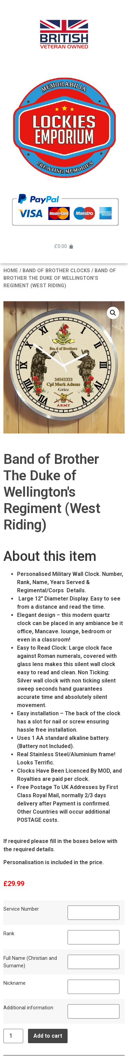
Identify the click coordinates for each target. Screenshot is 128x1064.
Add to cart (47, 1036)
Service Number (21, 909)
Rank (8, 934)
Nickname (14, 983)
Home (10, 270)
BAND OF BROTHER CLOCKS (56, 270)
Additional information (28, 1008)
